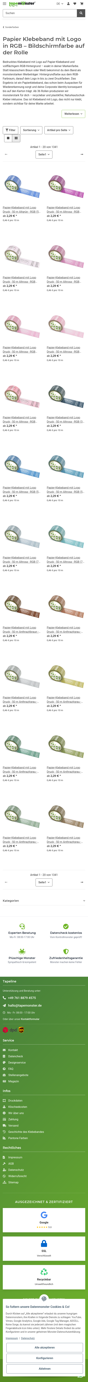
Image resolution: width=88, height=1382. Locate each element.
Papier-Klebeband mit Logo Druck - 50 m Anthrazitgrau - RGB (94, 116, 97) (20, 840)
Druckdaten (12, 1100)
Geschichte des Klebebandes (23, 1132)
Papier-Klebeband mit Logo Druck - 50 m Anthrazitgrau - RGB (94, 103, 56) (64, 770)
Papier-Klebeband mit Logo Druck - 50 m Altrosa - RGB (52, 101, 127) (66, 490)
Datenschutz (13, 1170)
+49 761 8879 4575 (19, 998)
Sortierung (29, 130)
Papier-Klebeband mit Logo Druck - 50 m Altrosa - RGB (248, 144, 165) (19, 420)
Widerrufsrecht (15, 1176)
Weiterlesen (71, 113)
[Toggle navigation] (4, 2)
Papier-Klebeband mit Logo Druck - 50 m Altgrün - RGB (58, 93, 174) (22, 210)
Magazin (11, 1081)
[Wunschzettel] (75, 3)
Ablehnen (45, 1368)
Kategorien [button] (11, 900)
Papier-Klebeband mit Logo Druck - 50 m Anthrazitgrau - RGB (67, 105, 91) (20, 770)
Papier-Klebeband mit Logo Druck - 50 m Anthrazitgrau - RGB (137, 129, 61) (64, 700)
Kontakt (10, 1050)
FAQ (8, 1068)
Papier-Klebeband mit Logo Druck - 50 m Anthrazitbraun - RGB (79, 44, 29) (21, 630)
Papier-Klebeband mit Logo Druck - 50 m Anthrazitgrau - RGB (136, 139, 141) (20, 700)
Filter (10, 130)
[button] (68, 3)
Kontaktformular (30, 1019)
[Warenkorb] (81, 3)
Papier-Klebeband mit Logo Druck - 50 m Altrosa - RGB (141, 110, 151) (19, 280)
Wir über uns (13, 1113)
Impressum (12, 1157)
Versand (11, 1125)
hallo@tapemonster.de (22, 1005)
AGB (8, 1163)
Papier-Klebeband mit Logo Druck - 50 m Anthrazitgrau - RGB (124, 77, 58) (64, 630)
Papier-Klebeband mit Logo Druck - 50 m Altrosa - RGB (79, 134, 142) (66, 560)
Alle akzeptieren (45, 1347)
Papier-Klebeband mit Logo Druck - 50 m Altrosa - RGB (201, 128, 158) (19, 350)
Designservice (14, 1062)
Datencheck (13, 1056)
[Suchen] (40, 13)
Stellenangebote (15, 1075)
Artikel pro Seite (57, 130)
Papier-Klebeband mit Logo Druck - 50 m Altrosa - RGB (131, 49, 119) (63, 210)
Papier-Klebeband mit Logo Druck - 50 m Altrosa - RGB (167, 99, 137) (63, 280)
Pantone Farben (15, 1138)
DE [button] (58, 3)
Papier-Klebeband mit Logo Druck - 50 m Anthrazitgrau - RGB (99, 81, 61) (64, 840)
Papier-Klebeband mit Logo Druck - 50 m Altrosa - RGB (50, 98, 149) (22, 490)
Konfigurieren (44, 1358)
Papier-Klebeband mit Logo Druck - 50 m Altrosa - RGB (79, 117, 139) (22, 560)
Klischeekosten (15, 1107)
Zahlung (10, 1119)
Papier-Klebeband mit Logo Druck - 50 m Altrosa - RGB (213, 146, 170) (63, 350)
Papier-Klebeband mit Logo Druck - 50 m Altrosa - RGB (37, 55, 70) (66, 420)
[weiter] (82, 154)
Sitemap (11, 1182)
